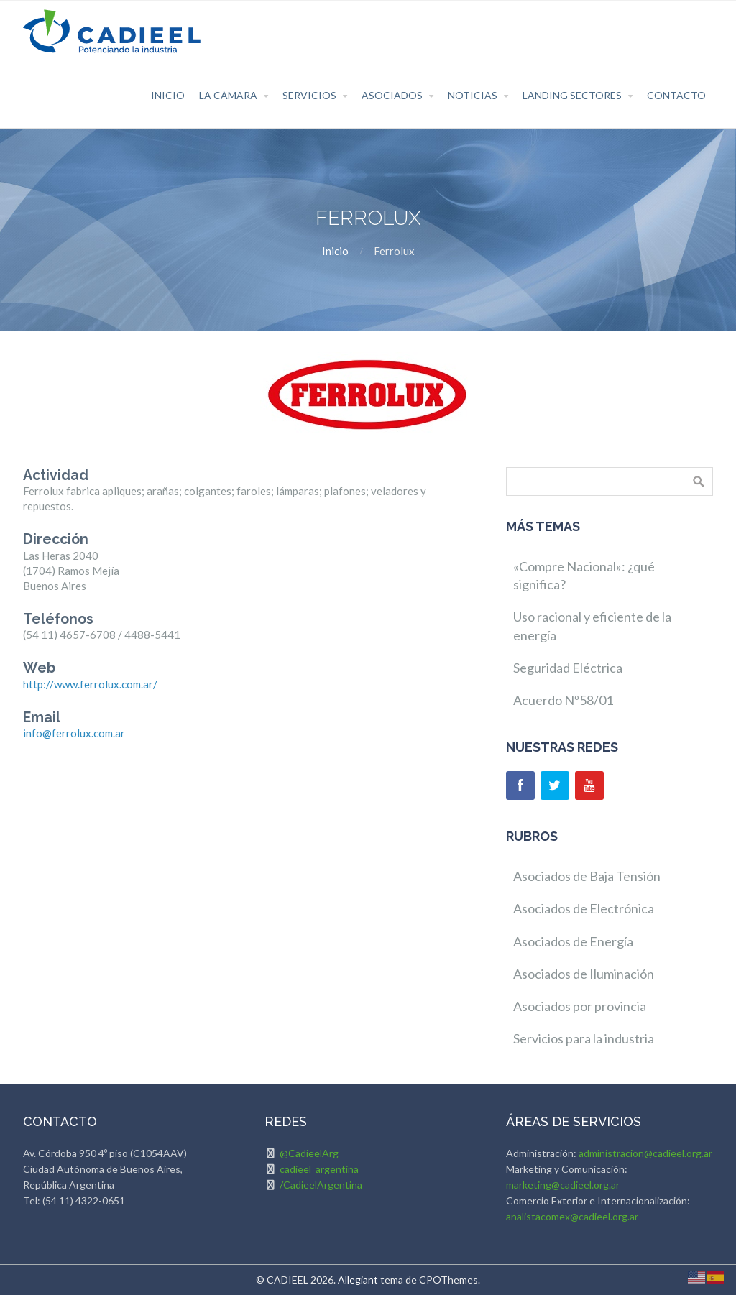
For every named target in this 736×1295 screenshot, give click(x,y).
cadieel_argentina (319, 1169)
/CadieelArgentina (321, 1185)
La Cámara (228, 95)
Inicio (168, 95)
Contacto (676, 95)
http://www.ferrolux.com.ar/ (90, 684)
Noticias (472, 95)
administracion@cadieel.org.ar (645, 1153)
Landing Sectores (572, 95)
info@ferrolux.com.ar (74, 733)
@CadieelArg (309, 1153)
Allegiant (358, 1279)
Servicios (309, 95)
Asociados (392, 95)
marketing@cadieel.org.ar (563, 1185)
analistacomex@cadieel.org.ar (572, 1216)
